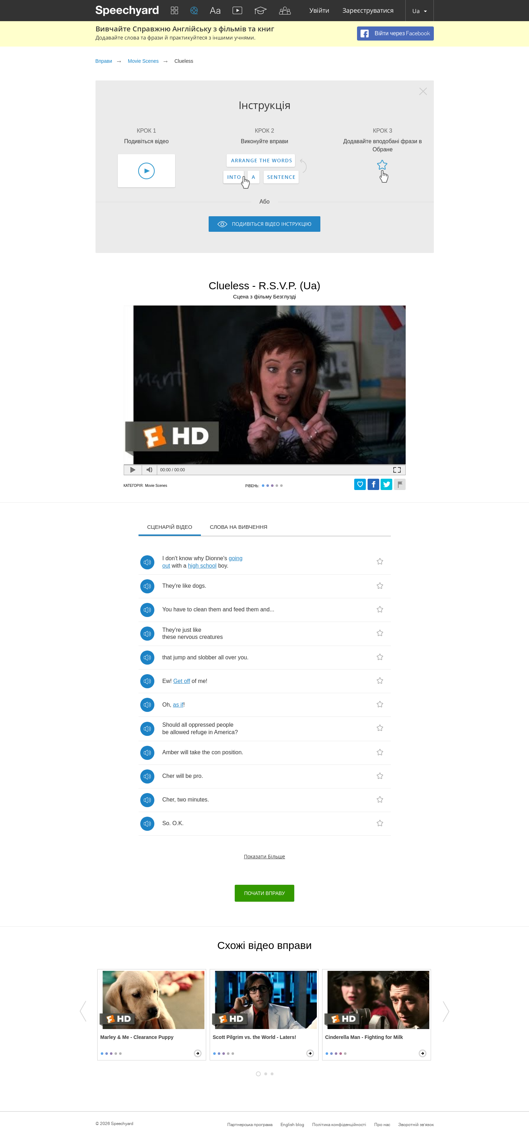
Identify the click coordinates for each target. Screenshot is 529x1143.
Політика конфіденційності (339, 1124)
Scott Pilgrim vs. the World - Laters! (254, 1037)
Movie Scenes (143, 61)
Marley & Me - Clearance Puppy (137, 1037)
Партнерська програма (249, 1124)
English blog (292, 1124)
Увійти (319, 10)
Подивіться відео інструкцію (272, 223)
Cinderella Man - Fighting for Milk (364, 1037)
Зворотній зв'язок (416, 1124)
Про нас (382, 1124)
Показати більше (264, 856)
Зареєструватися (368, 10)
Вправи (104, 61)
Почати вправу (264, 893)
